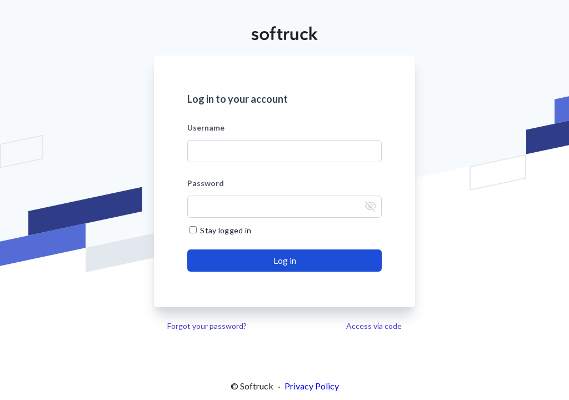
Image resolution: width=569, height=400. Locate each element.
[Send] (284, 260)
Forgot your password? (207, 326)
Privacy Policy (311, 386)
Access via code (374, 326)
